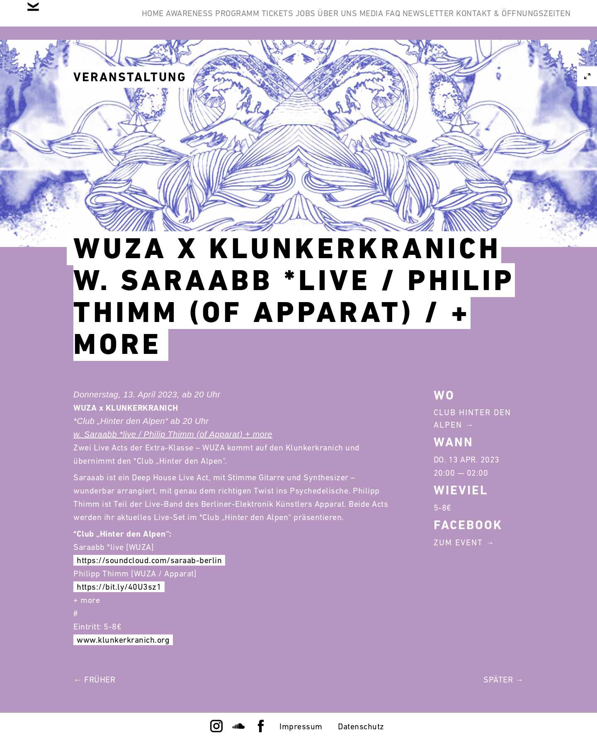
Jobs (362, 19)
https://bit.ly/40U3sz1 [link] (119, 586)
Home (156, 19)
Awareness (207, 19)
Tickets (321, 19)
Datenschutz (361, 726)
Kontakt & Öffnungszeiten (506, 59)
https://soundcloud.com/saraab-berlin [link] (149, 560)
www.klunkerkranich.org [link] (123, 639)
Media (455, 19)
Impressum (301, 726)
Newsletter (538, 19)
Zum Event (458, 542)
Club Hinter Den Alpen (472, 418)
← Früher (94, 679)
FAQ (489, 19)
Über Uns (407, 19)
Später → (503, 679)
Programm (268, 19)
